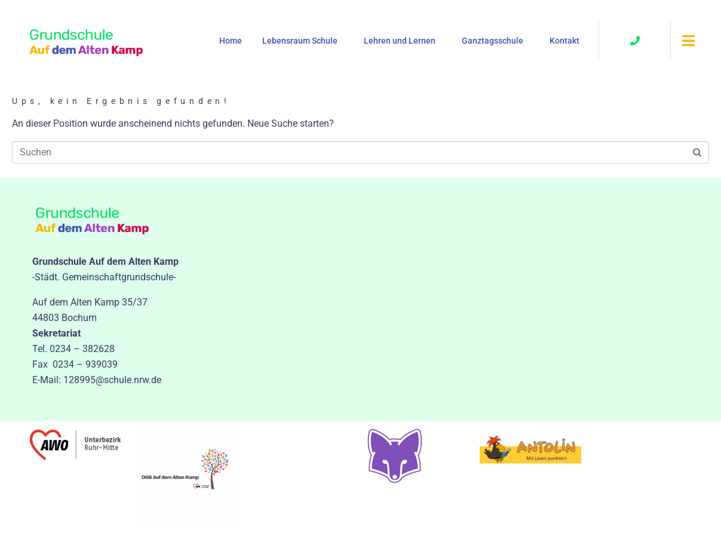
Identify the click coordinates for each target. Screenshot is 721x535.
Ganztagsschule (492, 40)
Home (230, 40)
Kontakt (564, 40)
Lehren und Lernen (399, 40)
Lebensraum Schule (300, 40)
